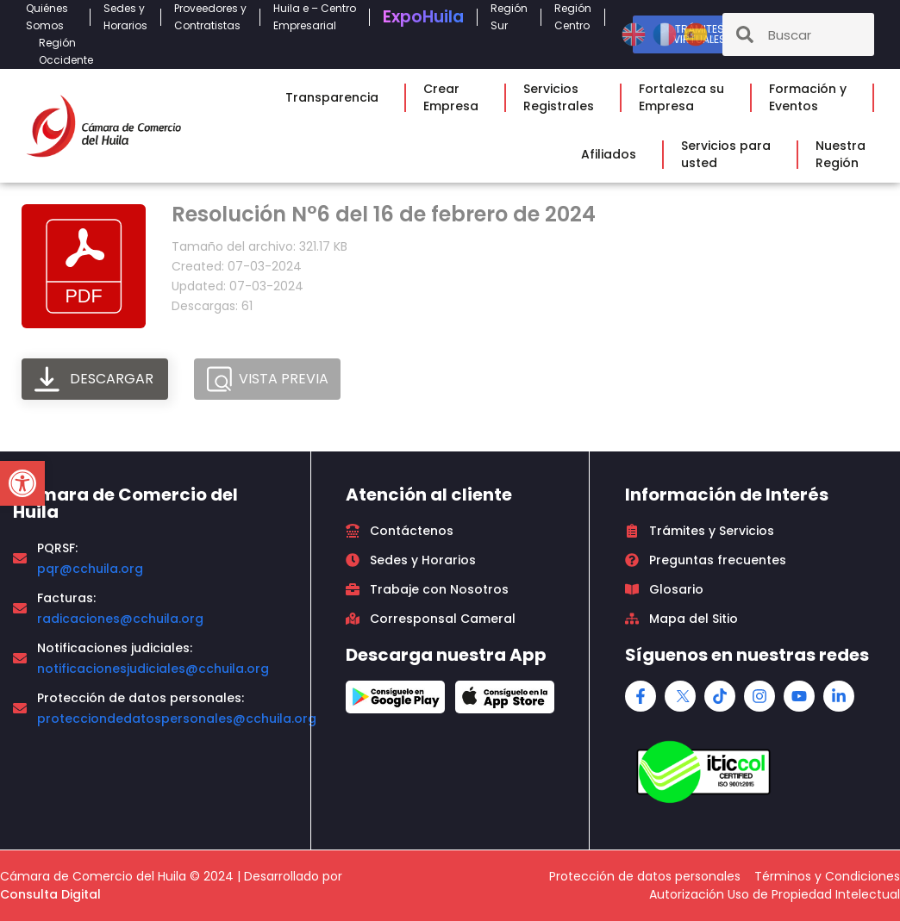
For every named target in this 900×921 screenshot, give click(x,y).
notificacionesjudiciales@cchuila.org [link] (153, 668)
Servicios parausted (730, 154)
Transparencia (336, 97)
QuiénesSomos (51, 17)
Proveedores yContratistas (210, 17)
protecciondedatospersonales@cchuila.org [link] (176, 718)
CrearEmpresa (455, 97)
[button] (22, 483)
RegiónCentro (572, 17)
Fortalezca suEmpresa (686, 97)
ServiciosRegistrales (563, 97)
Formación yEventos (812, 97)
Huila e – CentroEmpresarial (314, 17)
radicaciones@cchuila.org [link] (120, 618)
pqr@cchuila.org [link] (90, 568)
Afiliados (613, 154)
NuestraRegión (845, 154)
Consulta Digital (50, 894)
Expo (423, 16)
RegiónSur (509, 17)
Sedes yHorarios (125, 17)
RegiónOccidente (70, 51)
